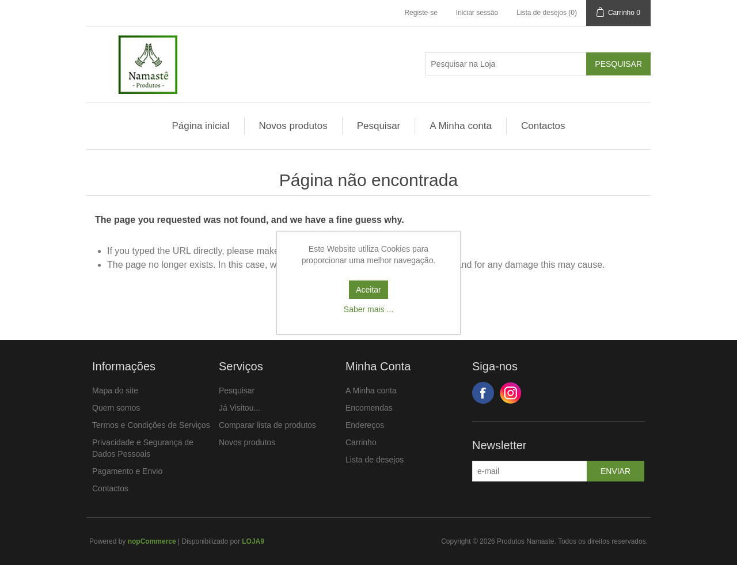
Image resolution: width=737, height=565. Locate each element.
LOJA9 (253, 541)
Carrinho (361, 442)
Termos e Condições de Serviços (151, 425)
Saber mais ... (368, 309)
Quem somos (116, 407)
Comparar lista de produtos (267, 425)
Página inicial (200, 125)
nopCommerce (152, 541)
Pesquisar (379, 125)
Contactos (543, 125)
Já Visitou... (239, 407)
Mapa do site (115, 390)
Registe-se (420, 13)
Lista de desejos (374, 459)
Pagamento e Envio (127, 471)
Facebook (483, 393)
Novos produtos (293, 125)
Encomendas (369, 407)
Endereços (364, 425)
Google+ (511, 393)
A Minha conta (461, 125)
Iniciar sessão (477, 13)
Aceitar (368, 289)
